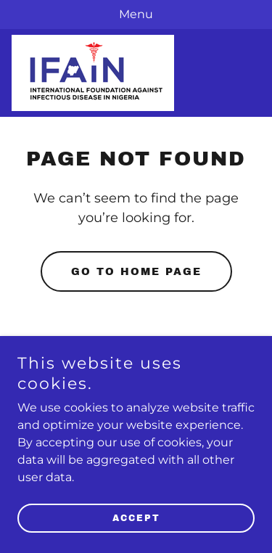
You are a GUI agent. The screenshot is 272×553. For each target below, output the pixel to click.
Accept (136, 518)
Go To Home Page (136, 271)
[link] (93, 73)
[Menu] (136, 14)
